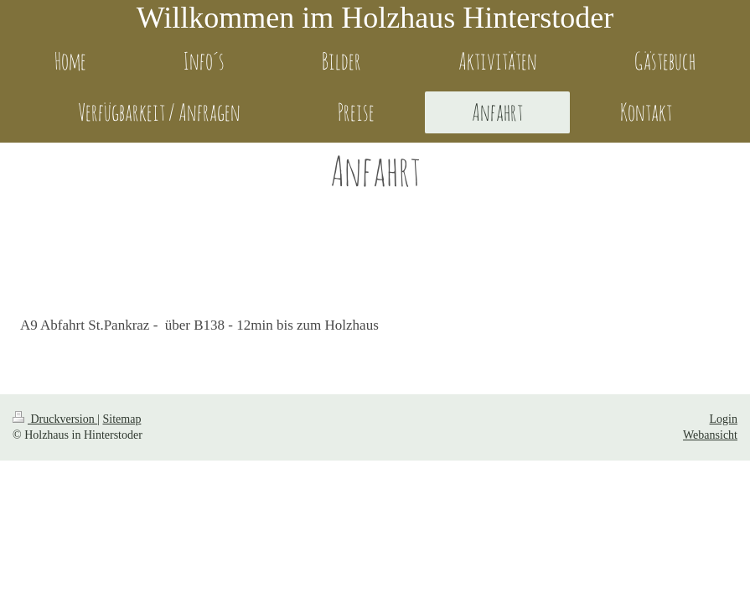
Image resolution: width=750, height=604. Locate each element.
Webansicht (710, 435)
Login (723, 419)
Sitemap (122, 419)
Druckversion (55, 419)
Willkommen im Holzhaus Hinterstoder (375, 17)
